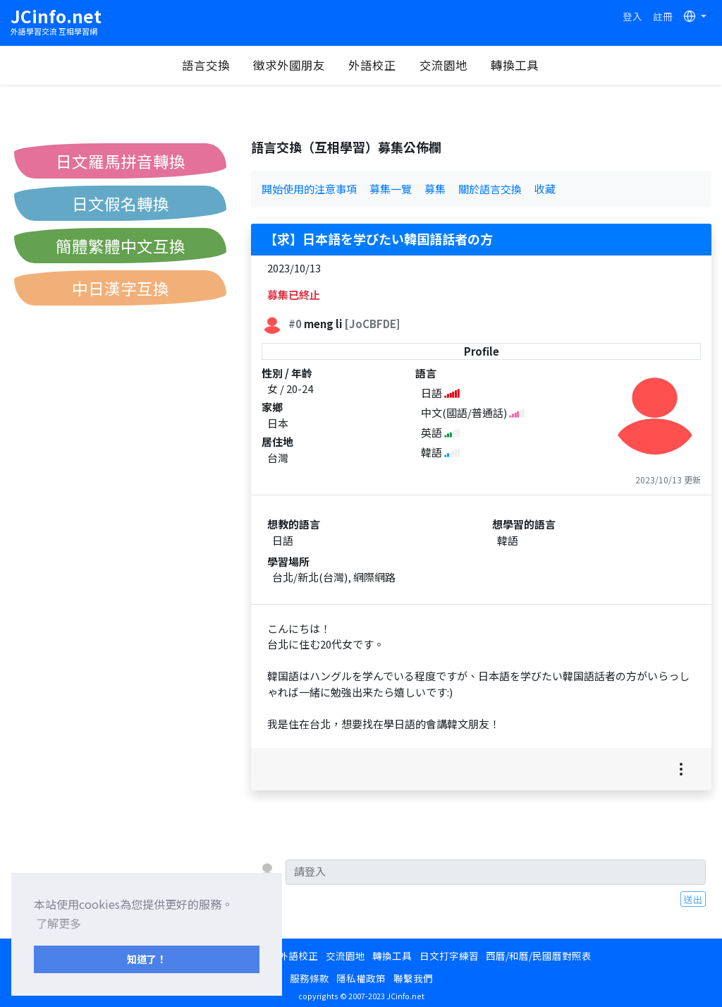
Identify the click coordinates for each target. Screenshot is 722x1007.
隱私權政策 (361, 978)
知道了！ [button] (146, 958)
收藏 (545, 188)
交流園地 (443, 64)
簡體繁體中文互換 (120, 245)
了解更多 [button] (58, 923)
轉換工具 (515, 64)
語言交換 (206, 64)
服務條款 (309, 978)
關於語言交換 (490, 188)
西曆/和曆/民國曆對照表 (539, 955)
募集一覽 (390, 188)
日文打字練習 (449, 955)
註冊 (663, 16)
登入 (632, 16)
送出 (693, 899)
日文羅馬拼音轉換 (120, 161)
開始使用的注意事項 (309, 188)
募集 (435, 188)
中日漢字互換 (120, 288)
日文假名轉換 (120, 203)
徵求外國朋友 (289, 64)
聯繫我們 (413, 978)
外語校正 (372, 64)
